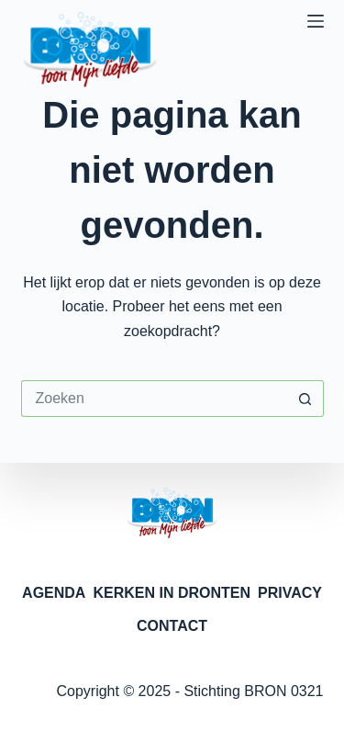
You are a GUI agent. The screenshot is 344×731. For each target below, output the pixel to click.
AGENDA (53, 593)
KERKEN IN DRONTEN (171, 593)
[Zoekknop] (305, 398)
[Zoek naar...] (154, 398)
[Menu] (315, 21)
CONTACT (172, 626)
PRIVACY (290, 593)
